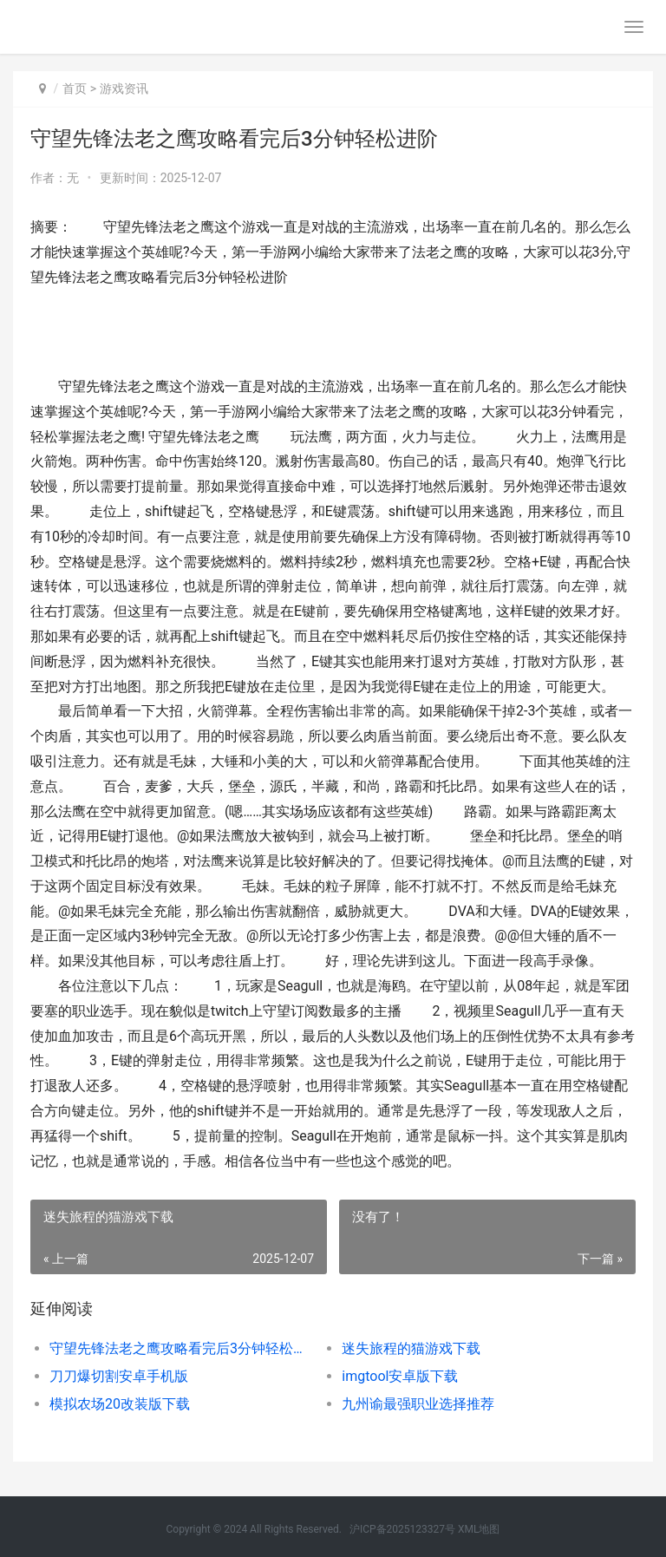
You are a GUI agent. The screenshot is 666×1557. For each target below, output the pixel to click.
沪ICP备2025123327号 (402, 1529)
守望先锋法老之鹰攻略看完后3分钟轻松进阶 (181, 1348)
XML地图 (479, 1529)
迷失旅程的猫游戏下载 (411, 1348)
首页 (74, 88)
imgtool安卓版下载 (400, 1376)
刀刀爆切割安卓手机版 (118, 1376)
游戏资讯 (124, 88)
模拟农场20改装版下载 (119, 1404)
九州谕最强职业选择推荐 (418, 1404)
